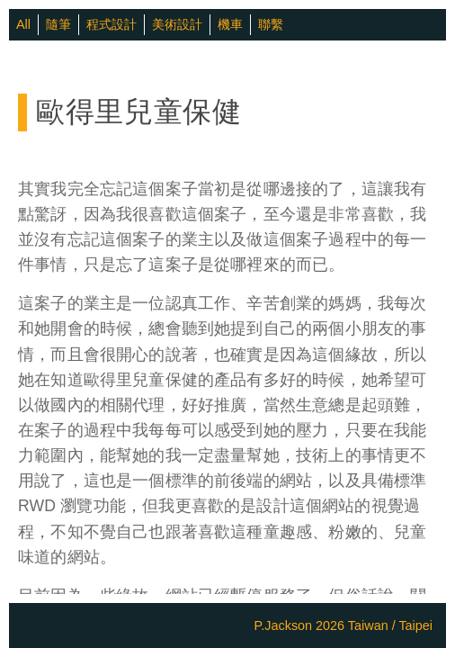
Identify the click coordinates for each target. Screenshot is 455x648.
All (23, 24)
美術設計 (177, 24)
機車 (230, 24)
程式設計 (111, 24)
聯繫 (270, 24)
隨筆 (58, 24)
